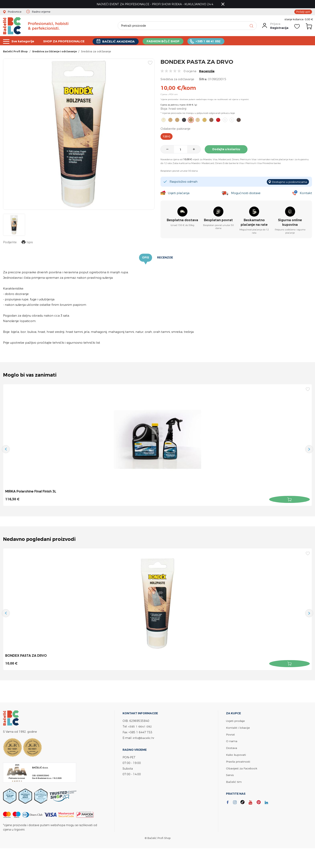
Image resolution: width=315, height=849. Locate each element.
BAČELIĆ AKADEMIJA (119, 41)
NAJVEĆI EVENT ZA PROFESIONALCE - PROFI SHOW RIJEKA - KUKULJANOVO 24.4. (155, 4)
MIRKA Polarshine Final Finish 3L (30, 492)
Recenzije (207, 72)
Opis (145, 258)
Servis (230, 774)
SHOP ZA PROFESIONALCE (64, 41)
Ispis (27, 243)
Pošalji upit (303, 11)
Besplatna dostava (182, 220)
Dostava (231, 748)
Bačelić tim (234, 781)
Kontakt (306, 193)
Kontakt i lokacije (238, 728)
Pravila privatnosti (238, 761)
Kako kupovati (236, 754)
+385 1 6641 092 (140, 727)
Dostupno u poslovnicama (288, 182)
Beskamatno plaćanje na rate (254, 222)
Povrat (230, 734)
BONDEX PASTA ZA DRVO (26, 656)
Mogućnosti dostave (246, 193)
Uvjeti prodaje (235, 721)
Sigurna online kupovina (290, 222)
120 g (166, 137)
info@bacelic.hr (143, 738)
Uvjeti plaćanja (178, 193)
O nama (231, 741)
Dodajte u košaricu (226, 150)
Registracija (279, 28)
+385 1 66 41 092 (208, 41)
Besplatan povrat (218, 220)
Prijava (275, 24)
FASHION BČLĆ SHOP (163, 41)
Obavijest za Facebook (241, 767)
